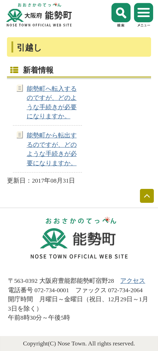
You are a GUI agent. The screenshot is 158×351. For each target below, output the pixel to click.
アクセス (132, 280)
